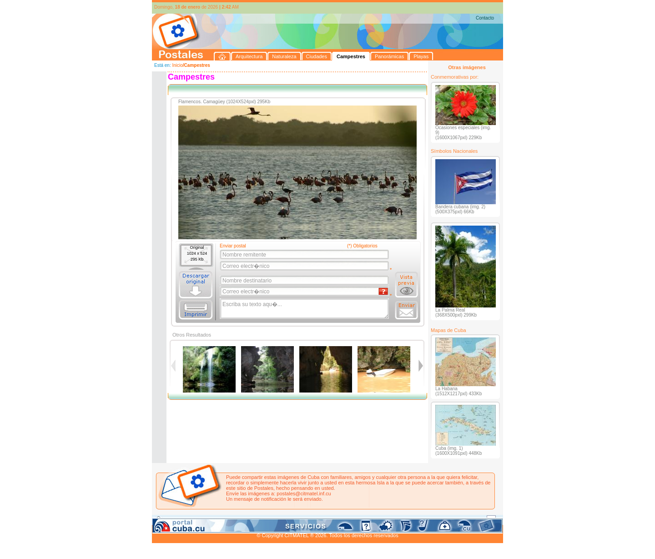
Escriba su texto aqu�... (305, 308)
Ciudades (237, 519)
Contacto (485, 17)
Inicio (177, 65)
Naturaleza (211, 519)
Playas (324, 519)
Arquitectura (180, 519)
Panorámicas (297, 519)
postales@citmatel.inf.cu (304, 493)
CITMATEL (367, 530)
